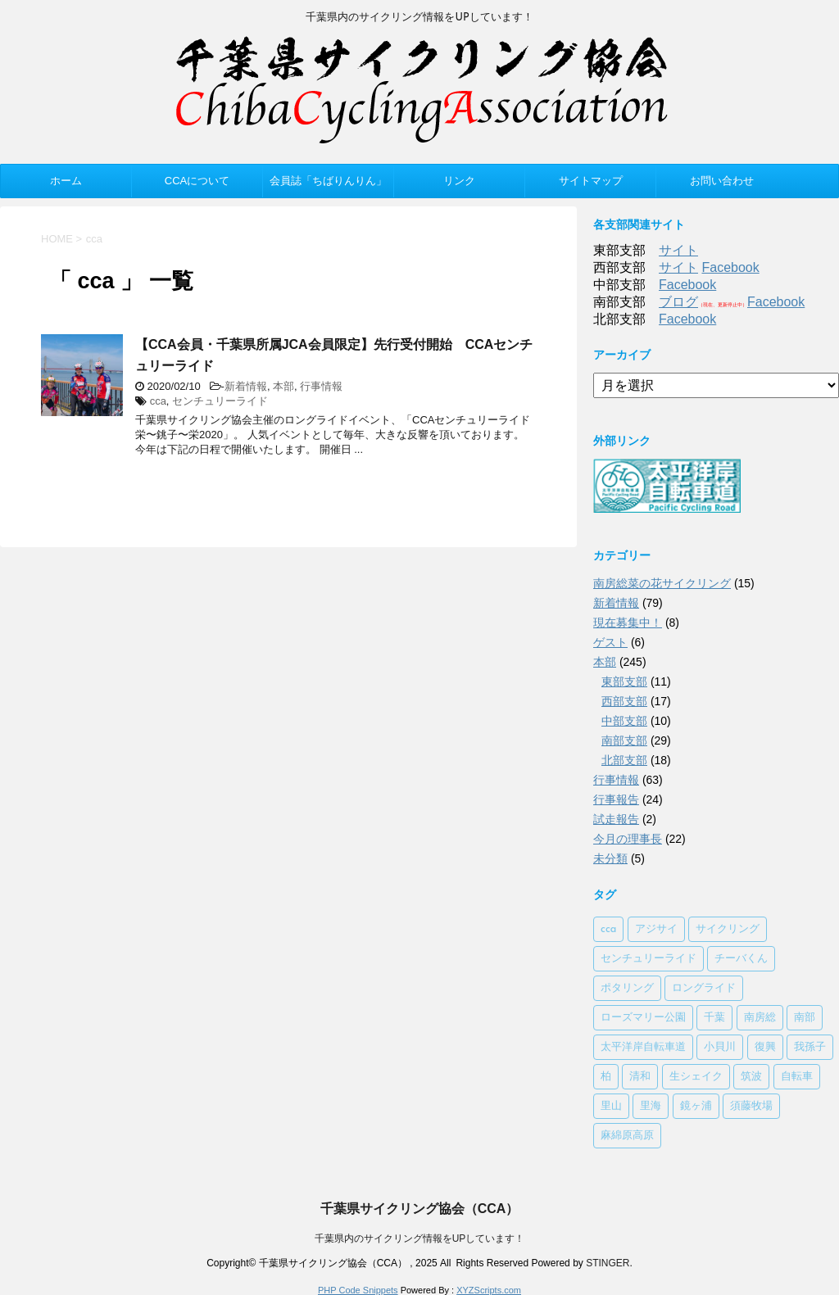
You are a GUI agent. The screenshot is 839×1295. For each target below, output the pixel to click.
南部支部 (624, 740)
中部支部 (624, 720)
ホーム (66, 180)
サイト (678, 250)
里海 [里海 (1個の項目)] (650, 1106)
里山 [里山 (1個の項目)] (611, 1106)
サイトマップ (591, 180)
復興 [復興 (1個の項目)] (765, 1047)
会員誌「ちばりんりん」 (328, 180)
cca (158, 401)
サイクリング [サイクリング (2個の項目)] (728, 929)
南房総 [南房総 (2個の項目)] (760, 1017)
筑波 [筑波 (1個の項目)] (751, 1076)
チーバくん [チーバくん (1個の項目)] (741, 958)
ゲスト (610, 642)
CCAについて (197, 180)
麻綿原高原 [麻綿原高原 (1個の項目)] (627, 1135)
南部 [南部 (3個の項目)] (804, 1017)
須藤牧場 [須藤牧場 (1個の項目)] (751, 1106)
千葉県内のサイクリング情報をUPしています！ (420, 1238)
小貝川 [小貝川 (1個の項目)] (720, 1047)
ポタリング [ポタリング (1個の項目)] (627, 988)
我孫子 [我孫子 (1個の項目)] (810, 1047)
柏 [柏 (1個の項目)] (606, 1076)
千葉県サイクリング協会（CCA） (419, 1209)
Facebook (730, 267)
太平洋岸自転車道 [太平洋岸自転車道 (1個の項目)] (643, 1047)
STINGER (607, 1263)
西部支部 (624, 701)
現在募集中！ (627, 622)
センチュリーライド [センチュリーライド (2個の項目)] (648, 958)
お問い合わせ (722, 180)
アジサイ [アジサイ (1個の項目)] (656, 929)
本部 (283, 386)
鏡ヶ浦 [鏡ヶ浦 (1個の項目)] (696, 1106)
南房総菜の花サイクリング (662, 583)
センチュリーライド (220, 401)
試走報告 (616, 819)
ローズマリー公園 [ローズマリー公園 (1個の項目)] (643, 1017)
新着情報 (245, 386)
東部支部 (624, 681)
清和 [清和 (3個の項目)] (640, 1076)
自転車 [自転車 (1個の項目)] (797, 1076)
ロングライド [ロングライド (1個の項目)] (704, 988)
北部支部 (624, 760)
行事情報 (321, 386)
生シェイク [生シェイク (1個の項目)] (696, 1076)
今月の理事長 (627, 838)
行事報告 (616, 799)
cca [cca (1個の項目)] (608, 929)
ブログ (678, 302)
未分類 (610, 858)
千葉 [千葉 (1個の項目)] (714, 1017)
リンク (459, 180)
